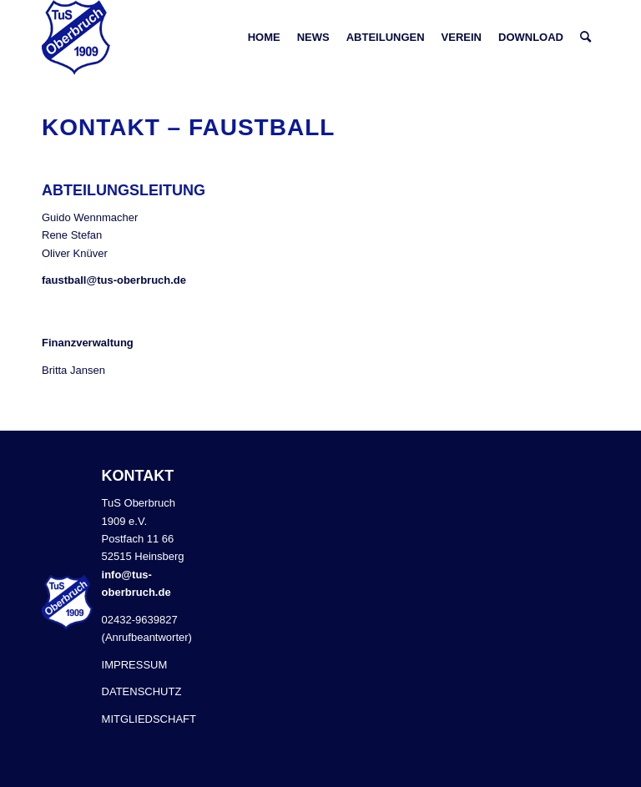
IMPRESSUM (135, 664)
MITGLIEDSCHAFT (149, 719)
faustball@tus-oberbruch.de (114, 280)
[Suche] (585, 37)
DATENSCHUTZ (142, 691)
